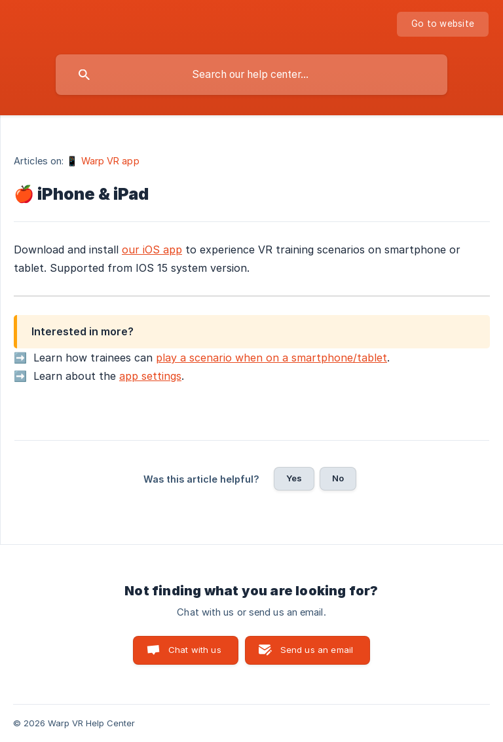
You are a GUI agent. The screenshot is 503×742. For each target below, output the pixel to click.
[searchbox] (251, 74)
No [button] (338, 478)
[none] (443, 24)
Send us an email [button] (316, 649)
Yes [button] (294, 478)
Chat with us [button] (194, 649)
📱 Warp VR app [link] (102, 160)
